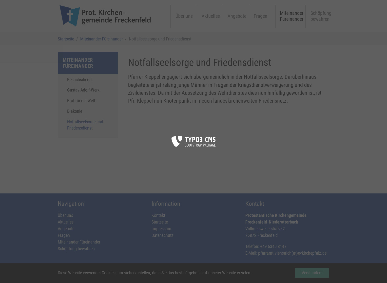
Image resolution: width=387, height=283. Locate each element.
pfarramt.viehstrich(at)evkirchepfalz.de (292, 253)
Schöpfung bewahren (76, 248)
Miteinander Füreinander (79, 242)
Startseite (160, 222)
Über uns (65, 215)
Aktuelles (66, 222)
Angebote (66, 228)
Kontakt (158, 215)
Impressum (161, 228)
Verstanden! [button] (312, 272)
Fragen (64, 235)
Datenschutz (162, 235)
